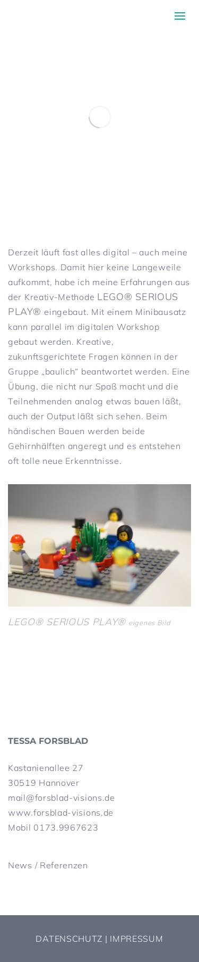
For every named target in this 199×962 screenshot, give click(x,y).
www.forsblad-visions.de (61, 812)
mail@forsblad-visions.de (61, 797)
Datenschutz (69, 938)
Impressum (136, 938)
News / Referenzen (48, 865)
